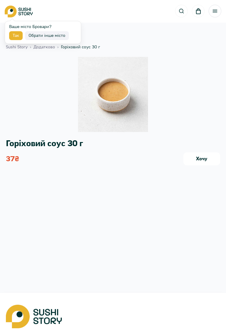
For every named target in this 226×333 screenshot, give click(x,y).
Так (16, 36)
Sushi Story (17, 47)
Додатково (44, 47)
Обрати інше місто (47, 36)
